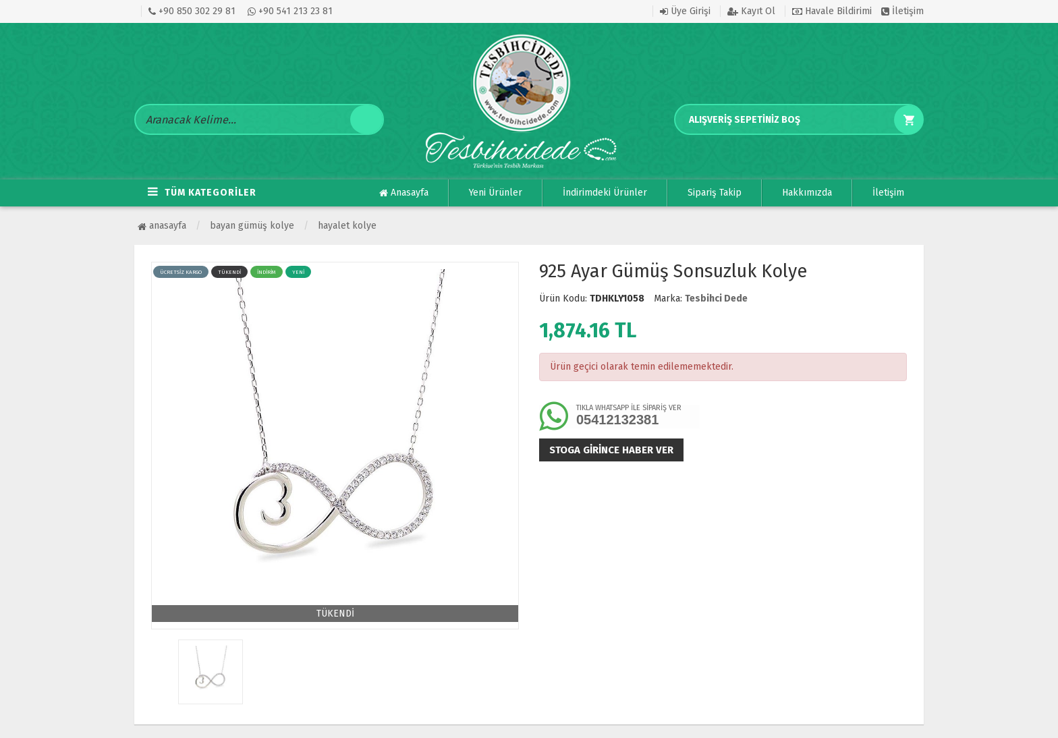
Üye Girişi (685, 11)
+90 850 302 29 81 (191, 11)
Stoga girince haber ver (611, 450)
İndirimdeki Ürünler (605, 192)
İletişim (902, 11)
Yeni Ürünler (495, 192)
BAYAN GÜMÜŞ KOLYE (252, 225)
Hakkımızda (807, 192)
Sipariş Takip (715, 192)
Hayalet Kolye (347, 225)
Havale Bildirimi (832, 11)
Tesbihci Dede (716, 298)
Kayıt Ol (751, 11)
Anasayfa (403, 193)
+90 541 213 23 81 (290, 11)
